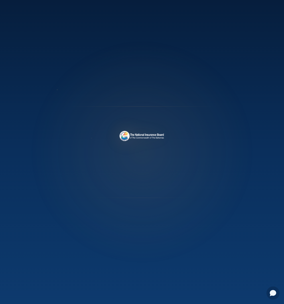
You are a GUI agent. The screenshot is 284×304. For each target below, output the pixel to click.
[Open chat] (273, 293)
